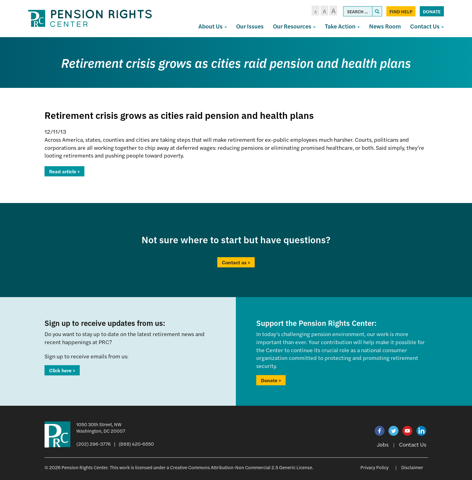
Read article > (64, 171)
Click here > (62, 370)
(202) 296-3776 (93, 443)
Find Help (400, 11)
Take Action (342, 26)
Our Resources (294, 26)
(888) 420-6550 (136, 443)
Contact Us (427, 26)
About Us (212, 26)
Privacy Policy (374, 467)
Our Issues (250, 26)
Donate (432, 11)
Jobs (383, 444)
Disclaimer (412, 467)
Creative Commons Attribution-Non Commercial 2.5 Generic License (241, 467)
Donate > (271, 380)
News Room (385, 26)
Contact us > (236, 262)
